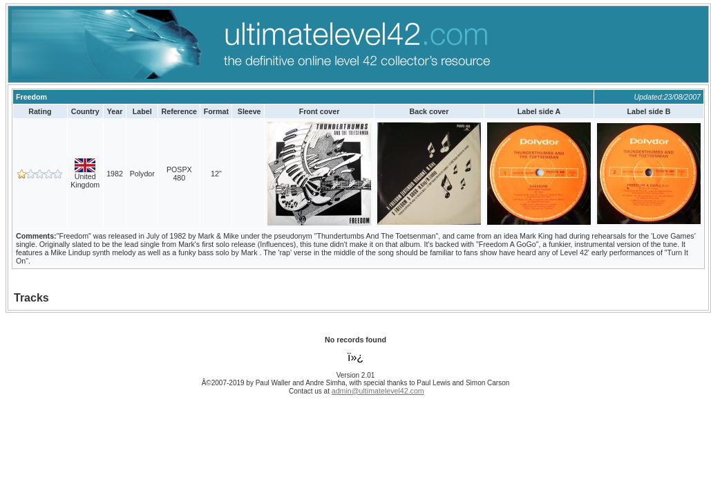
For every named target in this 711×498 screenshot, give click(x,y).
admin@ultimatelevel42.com (378, 391)
